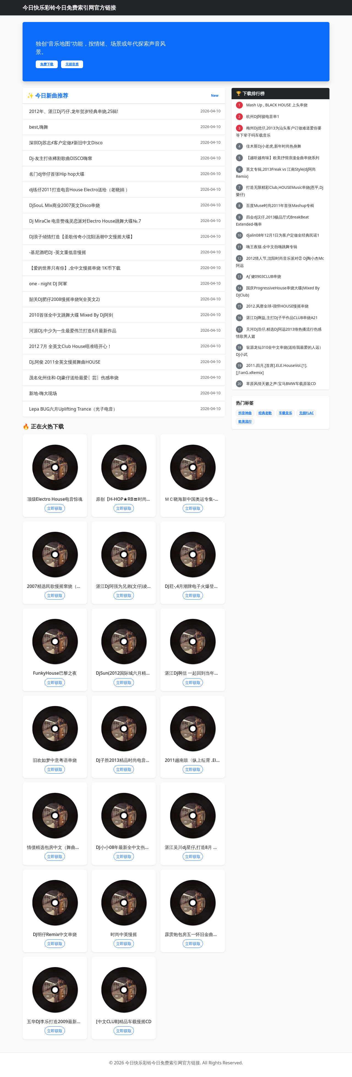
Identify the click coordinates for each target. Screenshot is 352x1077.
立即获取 (54, 508)
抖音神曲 (245, 413)
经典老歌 (265, 413)
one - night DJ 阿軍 (125, 283)
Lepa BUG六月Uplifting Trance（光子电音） (125, 409)
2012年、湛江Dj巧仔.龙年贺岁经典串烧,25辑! (125, 111)
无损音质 (72, 64)
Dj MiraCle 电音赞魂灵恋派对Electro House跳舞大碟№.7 (125, 221)
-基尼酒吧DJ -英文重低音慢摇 (125, 252)
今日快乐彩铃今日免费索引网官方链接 (69, 7)
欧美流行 (245, 421)
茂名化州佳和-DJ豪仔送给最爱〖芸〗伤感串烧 (125, 377)
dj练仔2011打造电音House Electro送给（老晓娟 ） (125, 189)
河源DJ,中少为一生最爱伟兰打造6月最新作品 (125, 330)
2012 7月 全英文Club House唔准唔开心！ (125, 346)
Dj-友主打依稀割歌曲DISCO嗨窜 (125, 158)
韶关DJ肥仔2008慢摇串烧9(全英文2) (125, 299)
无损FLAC (306, 413)
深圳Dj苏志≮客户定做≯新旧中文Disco (125, 142)
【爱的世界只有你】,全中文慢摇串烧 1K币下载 (125, 268)
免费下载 (46, 64)
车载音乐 (285, 413)
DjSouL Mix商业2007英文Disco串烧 (125, 205)
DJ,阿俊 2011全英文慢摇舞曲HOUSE (125, 362)
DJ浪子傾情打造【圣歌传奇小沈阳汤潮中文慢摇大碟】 (125, 236)
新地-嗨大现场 (125, 393)
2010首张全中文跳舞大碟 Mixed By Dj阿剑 (125, 315)
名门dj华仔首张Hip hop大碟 (125, 174)
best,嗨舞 (125, 127)
